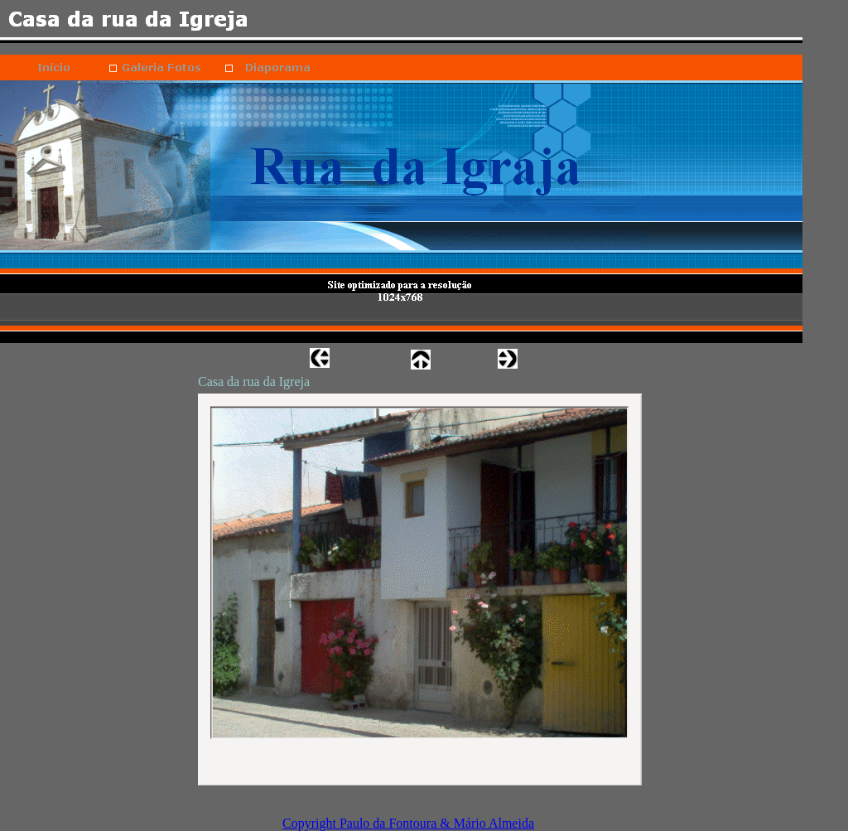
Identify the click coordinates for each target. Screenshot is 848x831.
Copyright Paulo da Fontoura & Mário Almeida (408, 823)
